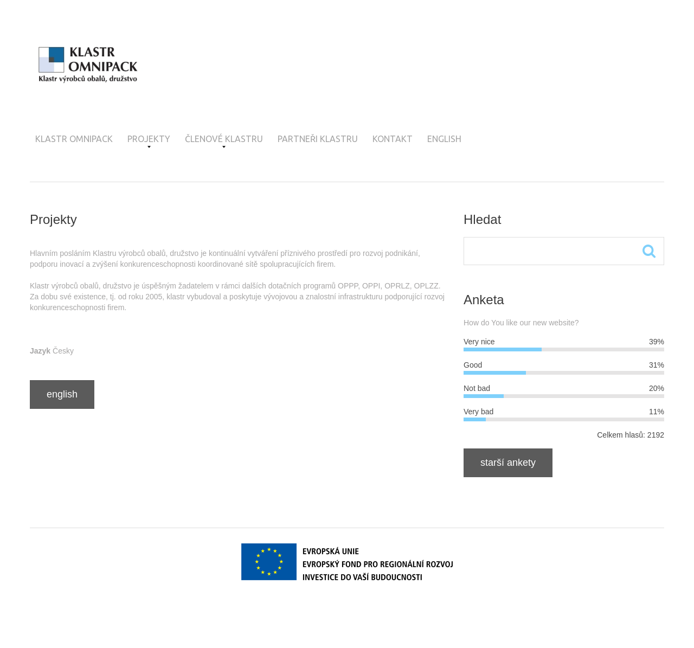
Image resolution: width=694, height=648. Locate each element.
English (444, 139)
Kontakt (392, 139)
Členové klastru (224, 141)
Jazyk (40, 351)
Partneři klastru (318, 139)
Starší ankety (508, 462)
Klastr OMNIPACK (74, 139)
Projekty (148, 141)
